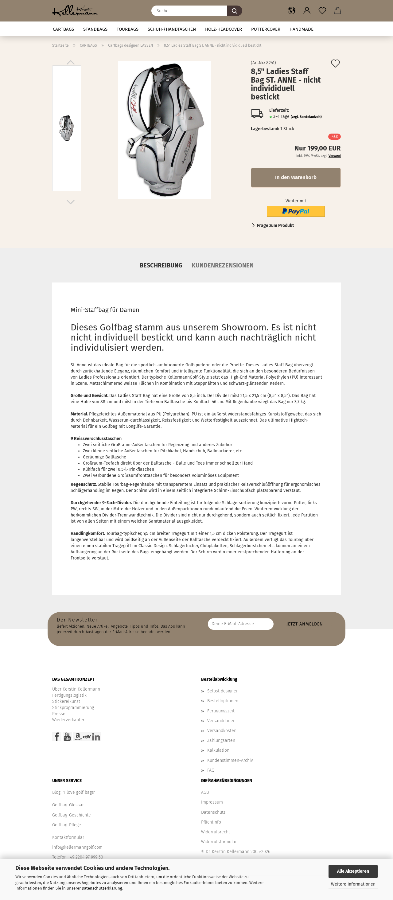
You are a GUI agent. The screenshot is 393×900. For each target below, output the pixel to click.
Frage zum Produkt (275, 225)
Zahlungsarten (221, 740)
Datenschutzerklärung (102, 888)
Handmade (301, 29)
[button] (291, 10)
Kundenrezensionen (223, 265)
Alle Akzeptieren (353, 871)
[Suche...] (234, 11)
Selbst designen (223, 691)
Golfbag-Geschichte (71, 815)
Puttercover (265, 29)
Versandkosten (221, 730)
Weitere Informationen (353, 884)
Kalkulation (218, 750)
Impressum (212, 802)
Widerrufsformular (219, 841)
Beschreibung (161, 265)
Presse (58, 713)
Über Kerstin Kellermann (76, 689)
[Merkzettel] (322, 10)
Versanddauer (221, 720)
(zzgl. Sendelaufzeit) (306, 117)
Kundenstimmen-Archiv (230, 760)
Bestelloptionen (222, 700)
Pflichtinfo (211, 822)
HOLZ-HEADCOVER (223, 29)
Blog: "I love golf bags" (73, 792)
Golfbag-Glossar (68, 805)
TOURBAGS (127, 29)
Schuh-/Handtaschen (172, 29)
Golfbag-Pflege (66, 825)
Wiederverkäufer (68, 720)
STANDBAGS (95, 29)
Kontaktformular (68, 837)
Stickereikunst (66, 701)
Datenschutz (213, 812)
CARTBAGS (63, 29)
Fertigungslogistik (69, 695)
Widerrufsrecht (215, 832)
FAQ (211, 770)
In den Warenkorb (296, 177)
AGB (205, 792)
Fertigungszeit (221, 711)
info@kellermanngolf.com (77, 847)
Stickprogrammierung (73, 707)
